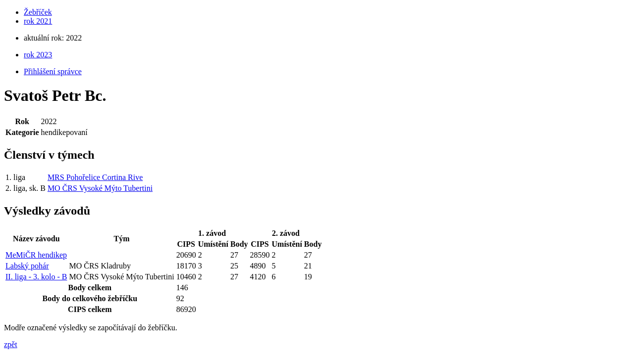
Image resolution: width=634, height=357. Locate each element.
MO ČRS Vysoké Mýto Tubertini (100, 188)
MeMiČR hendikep (36, 255)
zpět (10, 344)
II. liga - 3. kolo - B (36, 276)
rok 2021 (38, 21)
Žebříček (38, 12)
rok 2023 (38, 54)
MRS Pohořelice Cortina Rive (95, 177)
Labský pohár (27, 266)
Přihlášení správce (53, 71)
